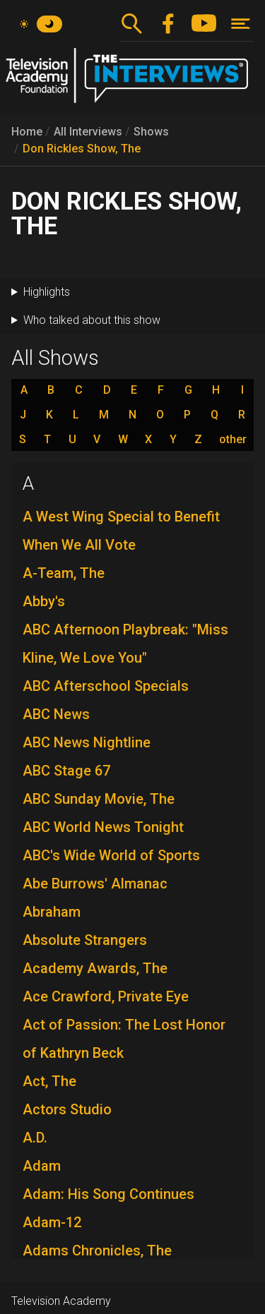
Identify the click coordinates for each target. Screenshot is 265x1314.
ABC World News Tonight (103, 827)
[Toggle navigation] (241, 24)
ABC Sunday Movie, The (99, 798)
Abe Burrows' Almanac (95, 883)
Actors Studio (67, 1109)
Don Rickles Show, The (82, 148)
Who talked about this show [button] (91, 320)
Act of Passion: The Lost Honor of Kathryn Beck (124, 1038)
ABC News (56, 714)
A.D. (35, 1137)
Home (26, 131)
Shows (151, 131)
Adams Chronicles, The (97, 1250)
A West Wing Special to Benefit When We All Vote (121, 530)
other (233, 439)
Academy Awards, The (95, 968)
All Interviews (88, 131)
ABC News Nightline (87, 742)
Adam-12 (52, 1222)
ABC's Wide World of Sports (111, 855)
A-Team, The (64, 573)
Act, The (49, 1081)
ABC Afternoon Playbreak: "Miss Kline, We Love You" (125, 643)
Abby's (44, 601)
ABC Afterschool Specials (106, 685)
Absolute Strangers (85, 940)
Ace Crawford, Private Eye (106, 996)
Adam (42, 1165)
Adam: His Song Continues (108, 1194)
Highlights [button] (46, 292)
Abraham (52, 911)
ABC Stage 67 (66, 770)
